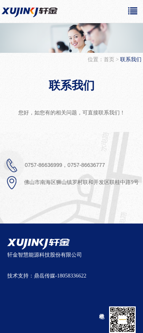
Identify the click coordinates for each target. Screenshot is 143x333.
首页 (110, 59)
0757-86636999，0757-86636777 (54, 165)
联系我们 (72, 85)
